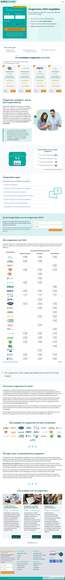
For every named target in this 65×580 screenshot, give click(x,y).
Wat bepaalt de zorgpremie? (31, 51)
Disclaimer (19, 569)
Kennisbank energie (37, 553)
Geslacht (5, 21)
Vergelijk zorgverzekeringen (14, 29)
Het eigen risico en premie (49, 50)
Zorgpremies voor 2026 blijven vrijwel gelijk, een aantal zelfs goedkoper (31, 507)
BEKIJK (13, 91)
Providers (35, 565)
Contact (18, 557)
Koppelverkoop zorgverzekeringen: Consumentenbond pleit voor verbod (52, 508)
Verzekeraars (36, 567)
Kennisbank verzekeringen (39, 559)
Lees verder (16, 537)
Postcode (6, 14)
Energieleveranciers (37, 563)
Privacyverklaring (21, 565)
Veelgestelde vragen (11, 51)
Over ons (19, 555)
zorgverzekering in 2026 (12, 108)
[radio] (7, 24)
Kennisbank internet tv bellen (39, 555)
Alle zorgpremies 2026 (30, 50)
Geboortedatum (18, 14)
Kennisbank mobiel (37, 557)
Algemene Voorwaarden (22, 563)
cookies (50, 577)
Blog (18, 559)
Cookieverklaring (20, 567)
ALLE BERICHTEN (32, 542)
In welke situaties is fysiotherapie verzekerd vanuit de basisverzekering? (12, 507)
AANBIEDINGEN (10, 50)
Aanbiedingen (36, 569)
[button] (8, 14)
